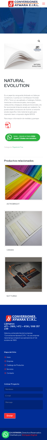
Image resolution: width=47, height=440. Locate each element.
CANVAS (10, 250)
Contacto (10, 373)
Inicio (9, 357)
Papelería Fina (17, 147)
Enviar (10, 415)
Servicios (10, 369)
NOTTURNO (12, 296)
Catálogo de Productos (15, 365)
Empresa (10, 361)
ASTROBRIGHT (13, 204)
